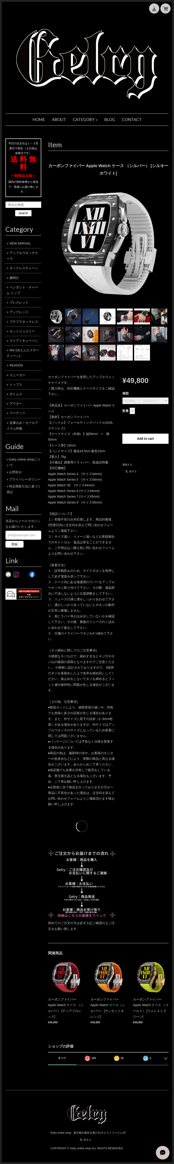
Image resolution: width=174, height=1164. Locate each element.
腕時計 (14, 278)
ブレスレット (19, 302)
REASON (16, 365)
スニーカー (17, 375)
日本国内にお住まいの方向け (145, 453)
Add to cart (145, 438)
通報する (127, 464)
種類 (125, 393)
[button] (85, 120)
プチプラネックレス (24, 321)
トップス (16, 384)
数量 (125, 411)
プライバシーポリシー (25, 479)
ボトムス (16, 394)
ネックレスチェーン (24, 268)
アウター (16, 403)
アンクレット (19, 312)
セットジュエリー (22, 331)
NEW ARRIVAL (20, 243)
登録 (14, 544)
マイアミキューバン (24, 340)
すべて (62, 1058)
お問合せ (15, 472)
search (23, 213)
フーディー (17, 413)
